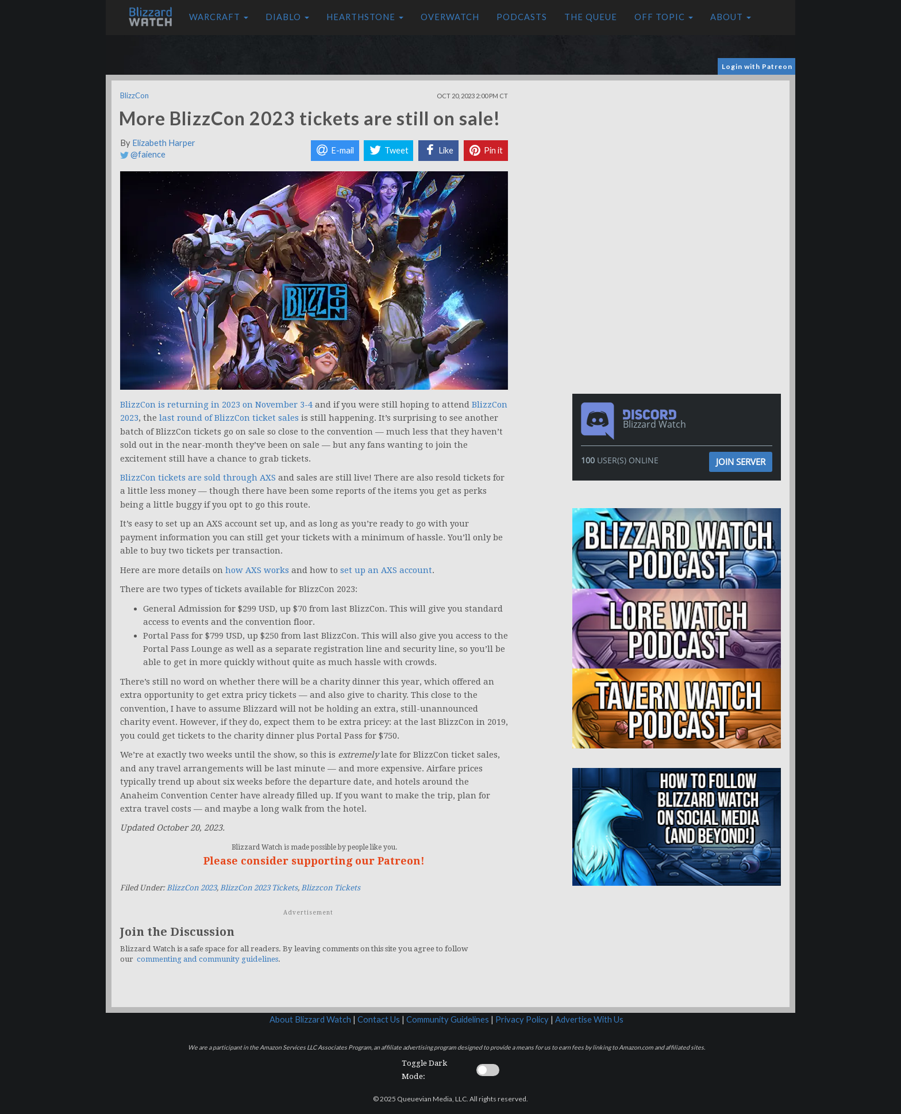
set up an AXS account (386, 570)
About (730, 17)
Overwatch (450, 17)
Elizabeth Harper (163, 143)
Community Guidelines (447, 1019)
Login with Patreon (757, 66)
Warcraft (218, 17)
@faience (142, 154)
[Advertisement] (679, 161)
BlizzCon (134, 95)
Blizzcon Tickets (330, 887)
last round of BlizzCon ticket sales (229, 418)
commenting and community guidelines (207, 959)
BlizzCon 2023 (192, 887)
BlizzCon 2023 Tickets (259, 887)
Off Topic (663, 17)
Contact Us (378, 1019)
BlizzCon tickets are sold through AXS (198, 478)
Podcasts (521, 17)
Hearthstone (364, 17)
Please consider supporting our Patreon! (314, 861)
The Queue (590, 17)
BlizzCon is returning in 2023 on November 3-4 (216, 404)
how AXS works (257, 570)
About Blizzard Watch (310, 1019)
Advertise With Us (589, 1019)
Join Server (740, 461)
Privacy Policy (522, 1019)
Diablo (287, 17)
